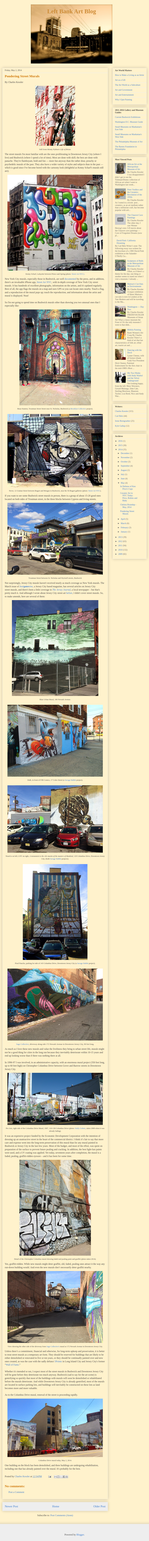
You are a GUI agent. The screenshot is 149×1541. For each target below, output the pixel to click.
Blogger (80, 1534)
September (125, 466)
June (123, 478)
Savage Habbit (70, 780)
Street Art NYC (44, 282)
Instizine (26, 586)
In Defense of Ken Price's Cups (128, 487)
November (125, 457)
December (125, 453)
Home (55, 1506)
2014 (120, 449)
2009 (120, 554)
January (124, 532)
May (123, 483)
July (123, 474)
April (123, 519)
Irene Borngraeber (122, 421)
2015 (120, 445)
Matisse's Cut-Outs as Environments (135, 285)
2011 (120, 545)
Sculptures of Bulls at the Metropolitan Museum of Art (135, 263)
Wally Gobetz (80, 1128)
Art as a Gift (120, 80)
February (125, 527)
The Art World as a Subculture (127, 85)
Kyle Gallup (120, 426)
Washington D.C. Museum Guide (129, 122)
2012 (120, 541)
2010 (120, 550)
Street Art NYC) (78, 274)
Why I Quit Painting (123, 100)
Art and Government (123, 90)
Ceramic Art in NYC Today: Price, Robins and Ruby (128, 497)
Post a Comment (16, 1492)
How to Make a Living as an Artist (129, 75)
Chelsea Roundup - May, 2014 (128, 506)
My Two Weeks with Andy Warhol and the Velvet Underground (135, 377)
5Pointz (58, 1361)
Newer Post (11, 1506)
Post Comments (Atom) (61, 1515)
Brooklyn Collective (78, 409)
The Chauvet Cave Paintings (135, 216)
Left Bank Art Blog (71, 11)
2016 (120, 441)
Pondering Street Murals (127, 512)
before (69, 593)
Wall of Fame (12, 1364)
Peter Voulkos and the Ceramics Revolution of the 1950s (134, 193)
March (124, 523)
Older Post (99, 1506)
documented (70, 279)
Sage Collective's (53, 1346)
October (124, 462)
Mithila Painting (134, 330)
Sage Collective (22, 1044)
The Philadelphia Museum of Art (128, 142)
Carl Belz (119, 416)
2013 (120, 537)
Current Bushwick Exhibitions (127, 117)
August (124, 470)
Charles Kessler (121, 411)
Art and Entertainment (124, 95)
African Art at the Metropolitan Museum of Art (134, 166)
